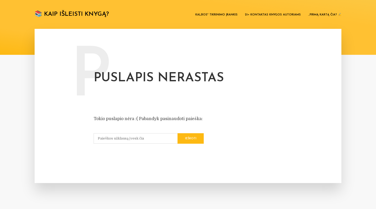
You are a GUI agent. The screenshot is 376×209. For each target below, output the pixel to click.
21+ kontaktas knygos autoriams (273, 14)
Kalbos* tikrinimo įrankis (216, 14)
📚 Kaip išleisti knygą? (72, 14)
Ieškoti (190, 138)
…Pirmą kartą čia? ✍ (325, 14)
